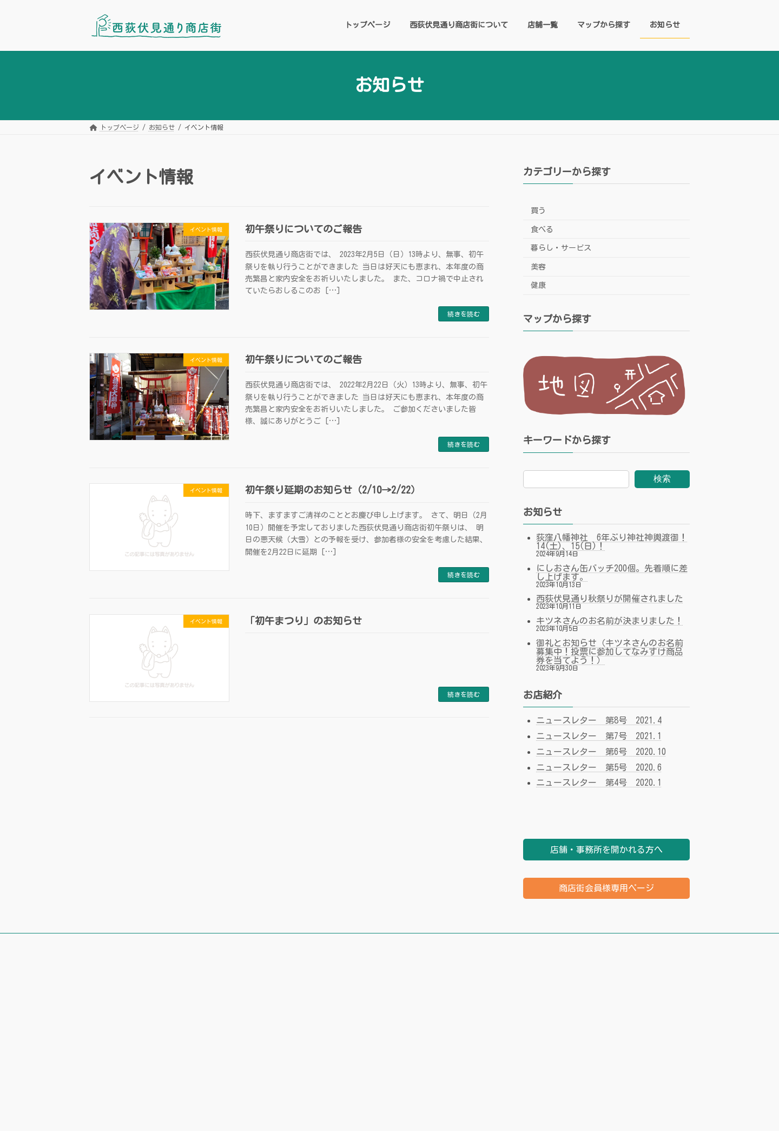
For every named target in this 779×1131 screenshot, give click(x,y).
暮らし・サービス (561, 248)
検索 (662, 478)
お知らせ (400, 943)
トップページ (119, 943)
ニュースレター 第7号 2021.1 (599, 736)
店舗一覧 (282, 943)
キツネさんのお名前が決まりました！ (609, 620)
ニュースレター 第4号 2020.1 (599, 782)
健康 (538, 285)
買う (538, 210)
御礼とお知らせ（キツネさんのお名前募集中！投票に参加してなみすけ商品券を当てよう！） (609, 652)
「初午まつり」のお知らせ (303, 621)
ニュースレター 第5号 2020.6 (599, 766)
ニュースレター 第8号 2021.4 (599, 720)
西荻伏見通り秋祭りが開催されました (609, 598)
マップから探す (341, 943)
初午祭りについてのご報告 (303, 229)
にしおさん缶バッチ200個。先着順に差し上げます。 (612, 572)
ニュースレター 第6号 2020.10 (601, 751)
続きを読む (463, 314)
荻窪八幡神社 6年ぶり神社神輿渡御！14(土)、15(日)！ (612, 541)
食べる (542, 229)
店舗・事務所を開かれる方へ (606, 849)
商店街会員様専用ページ (606, 888)
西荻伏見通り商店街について (204, 943)
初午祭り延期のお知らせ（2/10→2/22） (332, 490)
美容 (538, 266)
